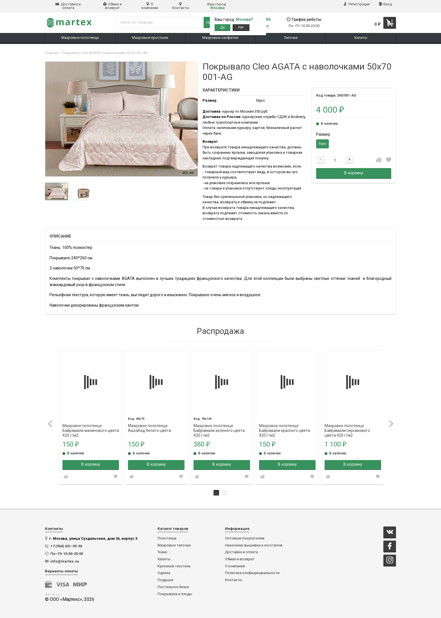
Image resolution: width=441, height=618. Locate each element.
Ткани (162, 551)
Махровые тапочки (174, 544)
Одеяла (164, 572)
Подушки (165, 579)
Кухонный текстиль (174, 565)
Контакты (180, 6)
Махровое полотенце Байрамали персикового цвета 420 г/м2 (345, 425)
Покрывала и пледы (175, 593)
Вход (385, 4)
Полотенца (167, 537)
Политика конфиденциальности (252, 572)
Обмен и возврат (112, 6)
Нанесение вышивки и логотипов (253, 544)
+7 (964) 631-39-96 (66, 545)
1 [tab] (216, 492)
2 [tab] (225, 492)
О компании (149, 6)
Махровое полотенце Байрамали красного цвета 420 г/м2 (283, 425)
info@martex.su (64, 560)
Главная (51, 53)
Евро (322, 144)
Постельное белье (173, 586)
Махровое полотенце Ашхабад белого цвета (150, 425)
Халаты (164, 558)
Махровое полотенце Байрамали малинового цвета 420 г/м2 (86, 425)
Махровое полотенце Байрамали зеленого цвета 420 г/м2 (218, 425)
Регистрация (357, 4)
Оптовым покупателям (244, 537)
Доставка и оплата (68, 6)
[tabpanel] (91, 417)
